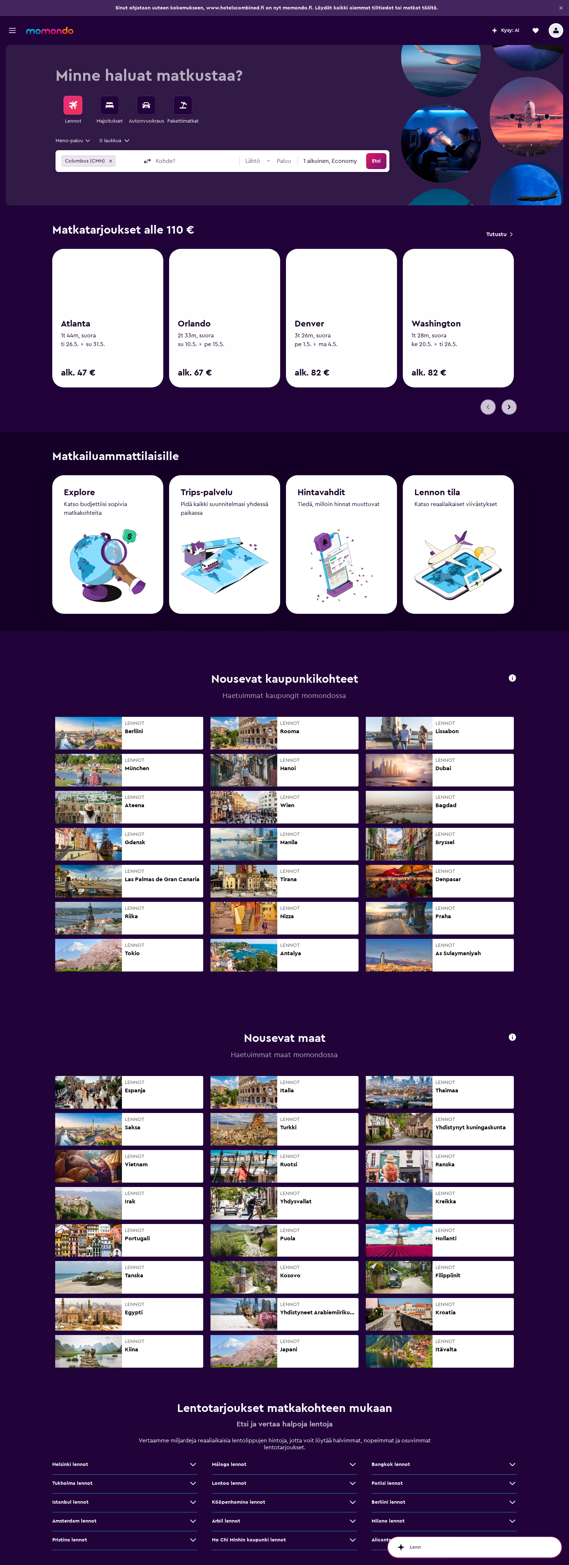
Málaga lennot (229, 1464)
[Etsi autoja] (146, 105)
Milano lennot (388, 1521)
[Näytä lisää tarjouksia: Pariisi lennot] (512, 1483)
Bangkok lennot (391, 1464)
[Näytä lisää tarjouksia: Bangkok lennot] (512, 1464)
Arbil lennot (226, 1521)
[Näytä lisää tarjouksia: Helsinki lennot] (193, 1464)
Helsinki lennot (70, 1464)
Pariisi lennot (387, 1483)
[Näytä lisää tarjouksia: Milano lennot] (512, 1521)
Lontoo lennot (229, 1483)
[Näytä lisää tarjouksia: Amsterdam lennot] (193, 1521)
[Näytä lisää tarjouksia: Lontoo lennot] (352, 1483)
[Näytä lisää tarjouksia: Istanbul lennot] (193, 1502)
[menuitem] (73, 110)
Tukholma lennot (72, 1483)
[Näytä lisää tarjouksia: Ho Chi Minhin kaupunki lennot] (352, 1540)
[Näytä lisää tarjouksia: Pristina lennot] (193, 1540)
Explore (79, 492)
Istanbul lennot (70, 1502)
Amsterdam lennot (74, 1521)
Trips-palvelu (207, 492)
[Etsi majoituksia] (109, 105)
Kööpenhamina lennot (238, 1502)
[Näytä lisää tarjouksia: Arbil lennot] (352, 1521)
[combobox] (73, 141)
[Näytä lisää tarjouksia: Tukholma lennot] (193, 1483)
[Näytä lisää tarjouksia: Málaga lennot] (352, 1464)
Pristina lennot (69, 1540)
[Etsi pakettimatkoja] (182, 105)
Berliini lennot (388, 1502)
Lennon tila (437, 492)
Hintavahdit (321, 492)
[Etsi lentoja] (73, 105)
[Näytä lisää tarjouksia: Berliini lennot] (512, 1502)
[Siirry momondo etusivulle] (49, 30)
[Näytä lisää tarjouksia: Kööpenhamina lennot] (352, 1502)
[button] (561, 8)
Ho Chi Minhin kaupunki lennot (249, 1540)
